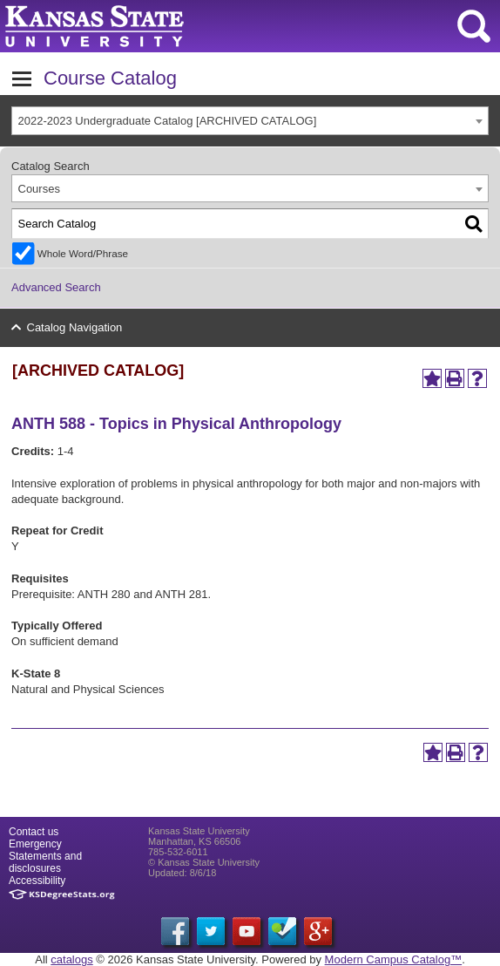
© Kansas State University (204, 862)
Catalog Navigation (75, 327)
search (473, 26)
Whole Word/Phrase (82, 253)
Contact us (33, 832)
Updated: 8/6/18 (182, 872)
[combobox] (250, 120)
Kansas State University (159, 26)
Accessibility (37, 880)
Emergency (35, 844)
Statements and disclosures (45, 862)
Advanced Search (56, 287)
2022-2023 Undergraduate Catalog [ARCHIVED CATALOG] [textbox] (167, 120)
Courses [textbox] (39, 188)
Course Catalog (110, 78)
